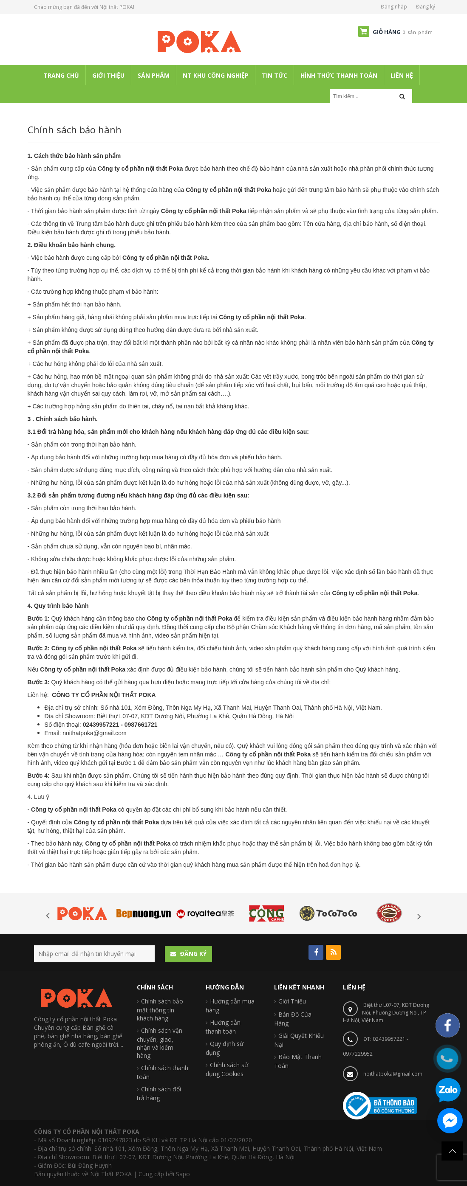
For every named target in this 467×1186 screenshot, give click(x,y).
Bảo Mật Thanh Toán (298, 1061)
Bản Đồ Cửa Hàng (292, 1018)
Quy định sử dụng (224, 1048)
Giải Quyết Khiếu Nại (299, 1039)
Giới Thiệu (292, 1001)
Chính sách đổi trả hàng (159, 1093)
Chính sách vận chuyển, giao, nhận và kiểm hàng (159, 1043)
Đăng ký (425, 6)
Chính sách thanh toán (162, 1072)
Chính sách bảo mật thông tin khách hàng (160, 1009)
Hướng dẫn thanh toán (223, 1026)
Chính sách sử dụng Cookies (227, 1069)
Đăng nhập (394, 6)
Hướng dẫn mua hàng (230, 1005)
